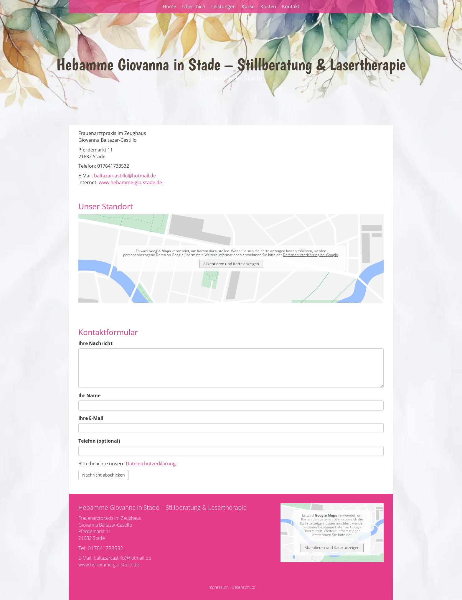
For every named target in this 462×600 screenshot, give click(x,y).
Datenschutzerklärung (151, 463)
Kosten (268, 6)
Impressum (217, 587)
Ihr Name (89, 395)
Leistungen (223, 6)
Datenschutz (243, 587)
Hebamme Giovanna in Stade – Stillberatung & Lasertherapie (231, 64)
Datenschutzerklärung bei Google (310, 254)
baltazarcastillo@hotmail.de (125, 175)
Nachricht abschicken (103, 475)
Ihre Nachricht (95, 343)
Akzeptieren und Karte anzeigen (231, 263)
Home (169, 6)
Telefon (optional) (99, 441)
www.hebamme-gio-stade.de (130, 182)
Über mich (193, 6)
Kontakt (290, 6)
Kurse (248, 6)
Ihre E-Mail (90, 418)
